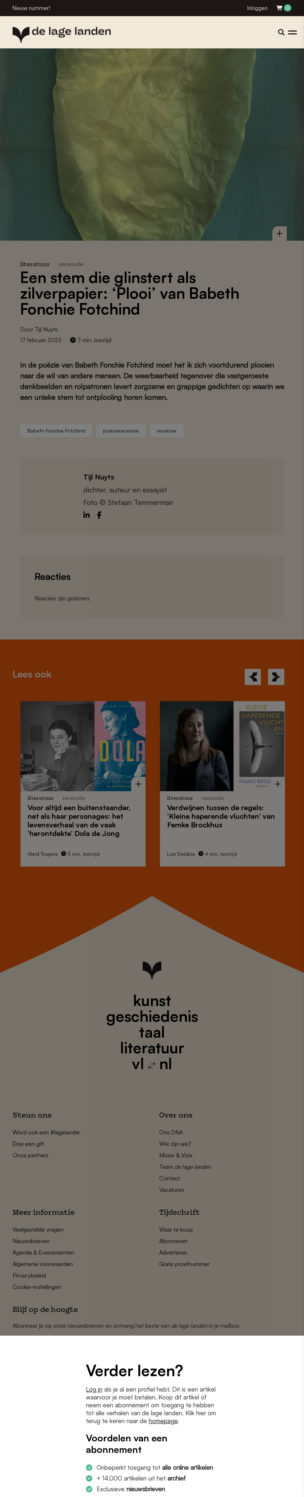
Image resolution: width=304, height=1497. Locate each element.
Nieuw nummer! (31, 8)
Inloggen (257, 8)
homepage (163, 1421)
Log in (94, 1389)
